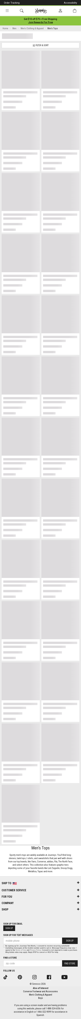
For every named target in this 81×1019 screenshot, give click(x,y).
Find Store (69, 963)
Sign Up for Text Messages (18, 935)
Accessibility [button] (70, 2)
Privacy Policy (35, 950)
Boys (40, 998)
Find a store (10, 957)
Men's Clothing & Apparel (40, 994)
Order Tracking (12, 2)
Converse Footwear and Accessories (40, 991)
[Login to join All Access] (40, 19)
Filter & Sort (41, 45)
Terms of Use (21, 950)
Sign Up (9, 928)
